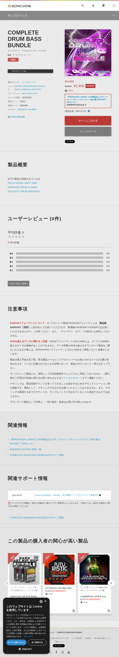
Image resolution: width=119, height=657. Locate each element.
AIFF (35, 93)
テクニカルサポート (71, 378)
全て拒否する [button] (37, 642)
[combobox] (41, 601)
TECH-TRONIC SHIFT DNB (22, 183)
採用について (59, 641)
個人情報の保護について (102, 638)
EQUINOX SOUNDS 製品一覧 (25, 449)
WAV (24, 93)
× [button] (45, 601)
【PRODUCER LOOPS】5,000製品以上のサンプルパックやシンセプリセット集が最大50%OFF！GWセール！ (87, 99)
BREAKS (26, 89)
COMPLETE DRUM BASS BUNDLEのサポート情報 (37, 455)
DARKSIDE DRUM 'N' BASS (22, 187)
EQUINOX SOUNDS (27, 109)
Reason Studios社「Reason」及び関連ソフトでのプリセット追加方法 (67, 495)
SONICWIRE (19, 5)
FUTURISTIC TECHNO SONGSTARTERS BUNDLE (68, 588)
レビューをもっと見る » (18, 284)
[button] (111, 583)
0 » (29, 55)
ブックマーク (88, 131)
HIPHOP (18, 86)
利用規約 (88, 638)
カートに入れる (88, 120)
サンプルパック (29, 82)
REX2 (30, 93)
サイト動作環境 (77, 638)
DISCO (18, 89)
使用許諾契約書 (16, 117)
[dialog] (26, 626)
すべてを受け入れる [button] (16, 642)
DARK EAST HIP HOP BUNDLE (24, 596)
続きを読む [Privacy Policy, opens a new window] (28, 636)
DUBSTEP (36, 89)
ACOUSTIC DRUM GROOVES (24, 191)
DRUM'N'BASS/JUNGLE (34, 86)
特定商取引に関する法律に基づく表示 (56, 638)
